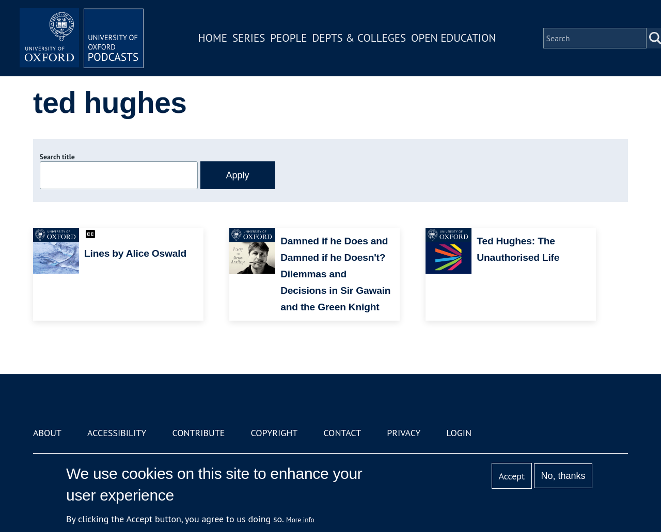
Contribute (198, 433)
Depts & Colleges (359, 38)
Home (212, 38)
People (288, 38)
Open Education (453, 38)
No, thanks (563, 476)
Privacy (403, 433)
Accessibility (116, 433)
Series (248, 38)
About (47, 433)
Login (458, 433)
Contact (342, 433)
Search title (57, 156)
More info (300, 519)
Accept (511, 476)
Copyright (273, 433)
